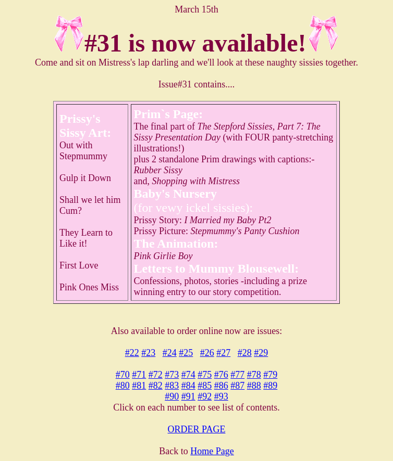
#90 (172, 396)
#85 (205, 385)
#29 (261, 353)
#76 (221, 374)
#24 (170, 353)
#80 (123, 385)
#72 (156, 374)
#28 (245, 353)
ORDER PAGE (197, 429)
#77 (237, 374)
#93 (221, 396)
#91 (188, 396)
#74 (188, 374)
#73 (172, 374)
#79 (270, 374)
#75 (205, 374)
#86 (221, 385)
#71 (139, 374)
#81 (139, 385)
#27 (223, 353)
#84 (188, 385)
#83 (172, 385)
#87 (237, 385)
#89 (270, 385)
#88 (254, 385)
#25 (186, 353)
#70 (123, 374)
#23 (148, 353)
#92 (205, 396)
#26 (207, 353)
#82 (156, 385)
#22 (132, 353)
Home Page (212, 451)
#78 (254, 374)
